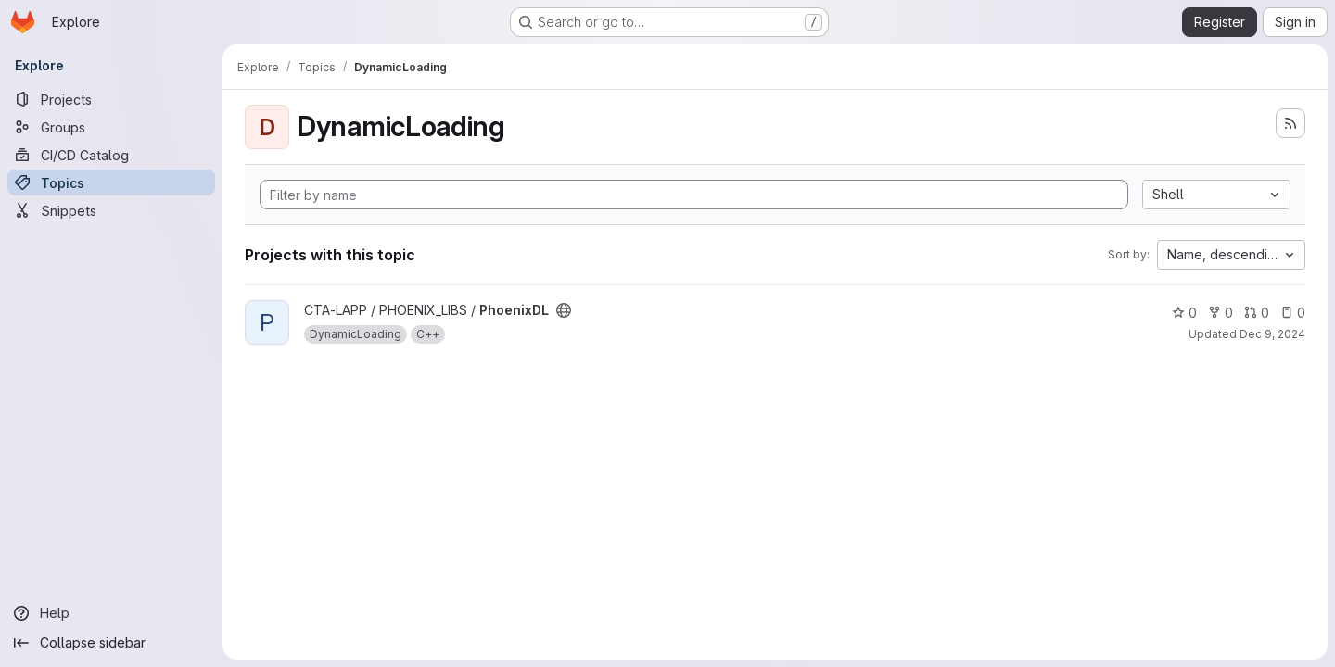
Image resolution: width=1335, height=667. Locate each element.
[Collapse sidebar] (111, 643)
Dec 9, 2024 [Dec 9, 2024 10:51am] (1272, 334)
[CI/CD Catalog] (111, 155)
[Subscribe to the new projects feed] (1290, 123)
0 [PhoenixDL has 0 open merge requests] (1256, 313)
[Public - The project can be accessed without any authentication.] (563, 310)
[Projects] (111, 99)
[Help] (111, 613)
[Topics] (111, 182)
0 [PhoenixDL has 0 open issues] (1292, 313)
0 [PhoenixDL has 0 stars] (1184, 313)
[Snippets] (111, 210)
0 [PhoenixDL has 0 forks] (1220, 313)
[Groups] (111, 127)
